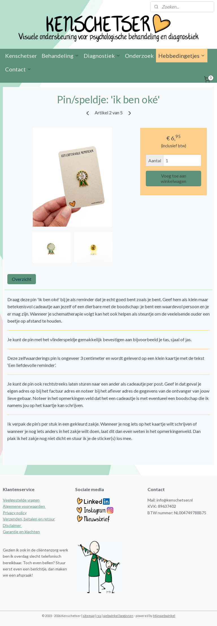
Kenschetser (21, 55)
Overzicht (21, 279)
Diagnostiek (102, 55)
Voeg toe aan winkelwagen (173, 178)
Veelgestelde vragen (21, 500)
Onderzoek (139, 55)
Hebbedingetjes (181, 55)
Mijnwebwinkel (164, 616)
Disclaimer (12, 525)
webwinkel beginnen (118, 616)
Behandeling (60, 55)
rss (98, 616)
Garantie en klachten (21, 531)
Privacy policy (15, 512)
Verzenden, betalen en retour (29, 518)
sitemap (88, 616)
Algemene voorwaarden (24, 506)
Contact (18, 69)
